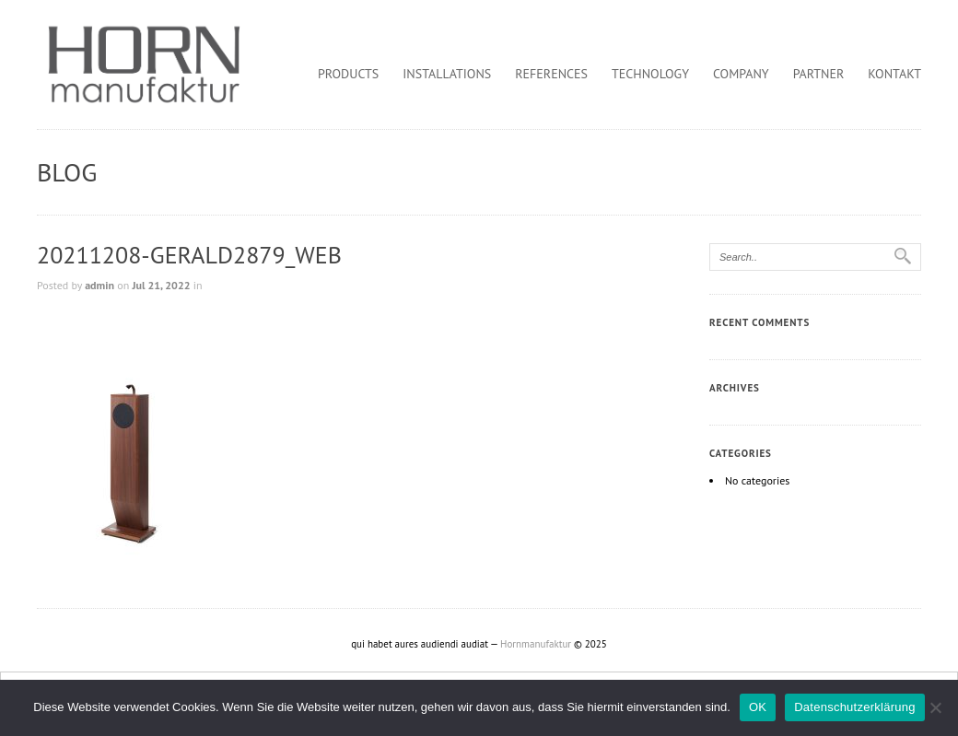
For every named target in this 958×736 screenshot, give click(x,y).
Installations (447, 73)
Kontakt (894, 73)
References (551, 73)
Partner (819, 73)
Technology (650, 73)
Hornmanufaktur (535, 643)
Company (741, 73)
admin (99, 285)
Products (348, 73)
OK (757, 707)
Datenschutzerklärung (854, 707)
